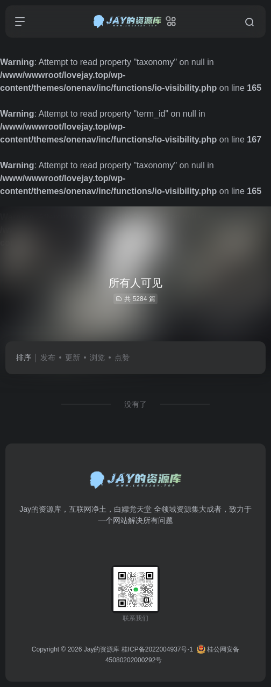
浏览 (97, 357)
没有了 (135, 404)
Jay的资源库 (102, 649)
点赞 (122, 357)
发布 (47, 357)
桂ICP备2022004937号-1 (157, 649)
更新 (72, 357)
